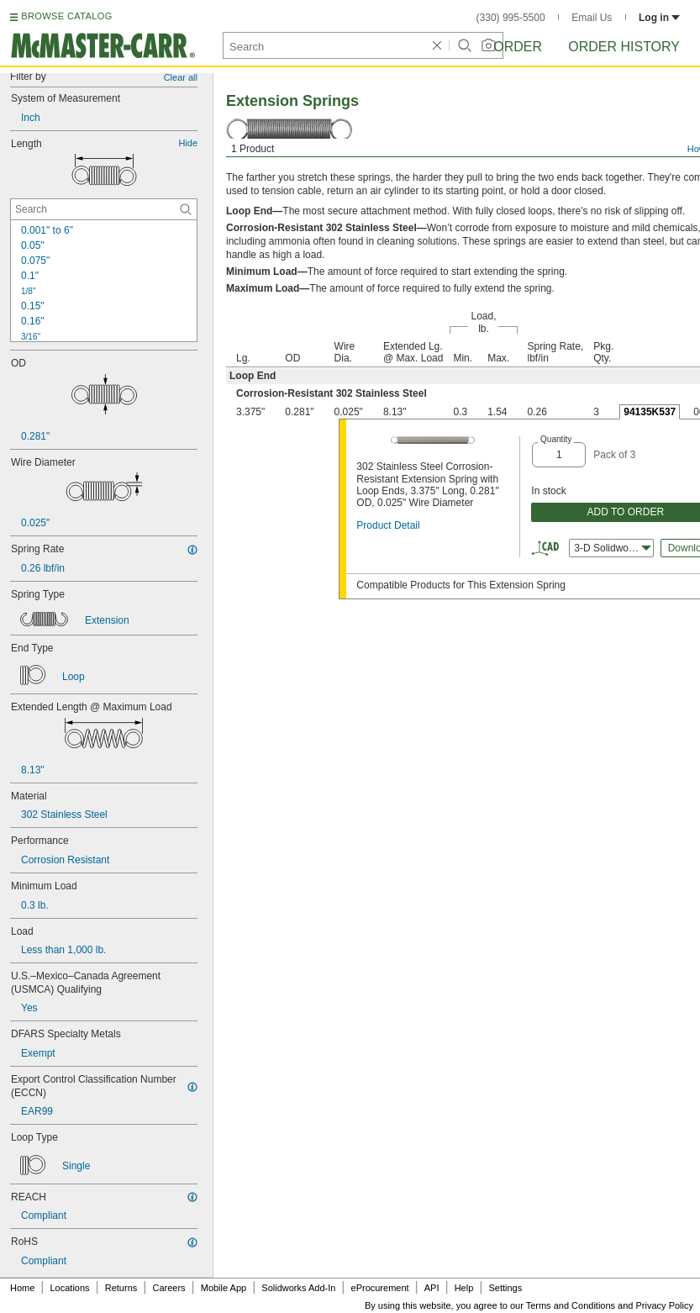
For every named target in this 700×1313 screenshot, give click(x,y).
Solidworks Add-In (298, 1288)
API (431, 1288)
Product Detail (387, 525)
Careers (168, 1288)
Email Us (591, 18)
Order (517, 47)
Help (464, 1288)
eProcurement (380, 1288)
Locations (70, 1288)
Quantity (555, 439)
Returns (121, 1288)
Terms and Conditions (570, 1305)
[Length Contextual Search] (103, 209)
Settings (505, 1288)
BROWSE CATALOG (66, 16)
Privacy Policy (664, 1305)
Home (22, 1288)
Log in (659, 18)
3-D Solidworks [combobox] (612, 548)
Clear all (180, 77)
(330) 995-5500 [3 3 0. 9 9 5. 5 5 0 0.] (510, 18)
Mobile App (223, 1288)
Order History (624, 47)
